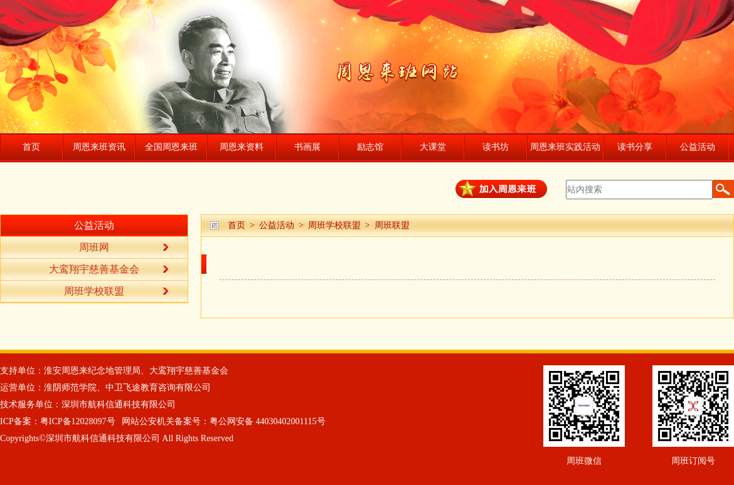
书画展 (307, 147)
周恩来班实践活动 (565, 147)
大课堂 (433, 147)
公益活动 (697, 147)
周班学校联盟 (334, 225)
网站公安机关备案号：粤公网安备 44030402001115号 (223, 421)
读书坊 (495, 147)
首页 (31, 147)
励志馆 (370, 147)
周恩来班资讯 (99, 147)
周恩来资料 (241, 147)
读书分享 (634, 147)
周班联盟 (392, 225)
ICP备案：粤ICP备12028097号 (57, 421)
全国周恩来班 (171, 147)
